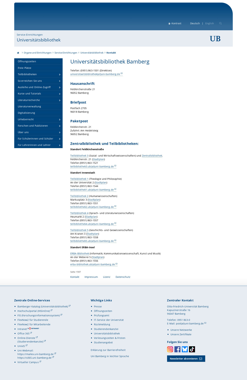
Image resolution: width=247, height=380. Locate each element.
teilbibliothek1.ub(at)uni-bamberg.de (92, 189)
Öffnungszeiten (103, 311)
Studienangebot (103, 342)
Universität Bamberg (45, 18)
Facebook (177, 349)
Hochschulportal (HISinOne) (33, 311)
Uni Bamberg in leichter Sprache (110, 356)
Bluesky (185, 349)
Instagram (170, 349)
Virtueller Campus (28, 362)
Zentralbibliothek (152, 155)
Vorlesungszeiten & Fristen (109, 338)
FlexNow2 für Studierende (32, 320)
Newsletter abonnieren (184, 358)
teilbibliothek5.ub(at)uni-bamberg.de (92, 241)
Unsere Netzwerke (181, 329)
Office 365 (23, 333)
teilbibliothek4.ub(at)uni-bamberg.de (92, 224)
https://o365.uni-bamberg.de (34, 357)
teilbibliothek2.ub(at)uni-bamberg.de (92, 206)
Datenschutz (123, 277)
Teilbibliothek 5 (79, 230)
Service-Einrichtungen (30, 34)
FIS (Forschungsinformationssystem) (38, 315)
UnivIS (21, 346)
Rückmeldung (102, 324)
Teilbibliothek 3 (79, 155)
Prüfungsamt (101, 315)
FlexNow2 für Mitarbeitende (33, 324)
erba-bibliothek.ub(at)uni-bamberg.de (92, 264)
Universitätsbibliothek (39, 40)
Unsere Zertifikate (181, 334)
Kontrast (176, 23)
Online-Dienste (26, 338)
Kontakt (74, 277)
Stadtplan (98, 159)
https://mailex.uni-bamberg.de (35, 354)
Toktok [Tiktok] (192, 349)
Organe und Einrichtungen (37, 52)
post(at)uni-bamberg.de (190, 323)
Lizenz (106, 277)
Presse (98, 306)
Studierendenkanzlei (106, 329)
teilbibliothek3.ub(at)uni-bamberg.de (92, 166)
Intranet (22, 329)
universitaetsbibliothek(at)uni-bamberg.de (95, 74)
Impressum (91, 277)
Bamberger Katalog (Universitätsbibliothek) (42, 306)
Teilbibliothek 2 (79, 195)
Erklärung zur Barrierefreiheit (108, 350)
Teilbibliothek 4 (79, 213)
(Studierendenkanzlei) (30, 341)
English (209, 23)
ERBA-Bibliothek (79, 253)
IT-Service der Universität (109, 320)
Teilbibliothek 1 (79, 178)
